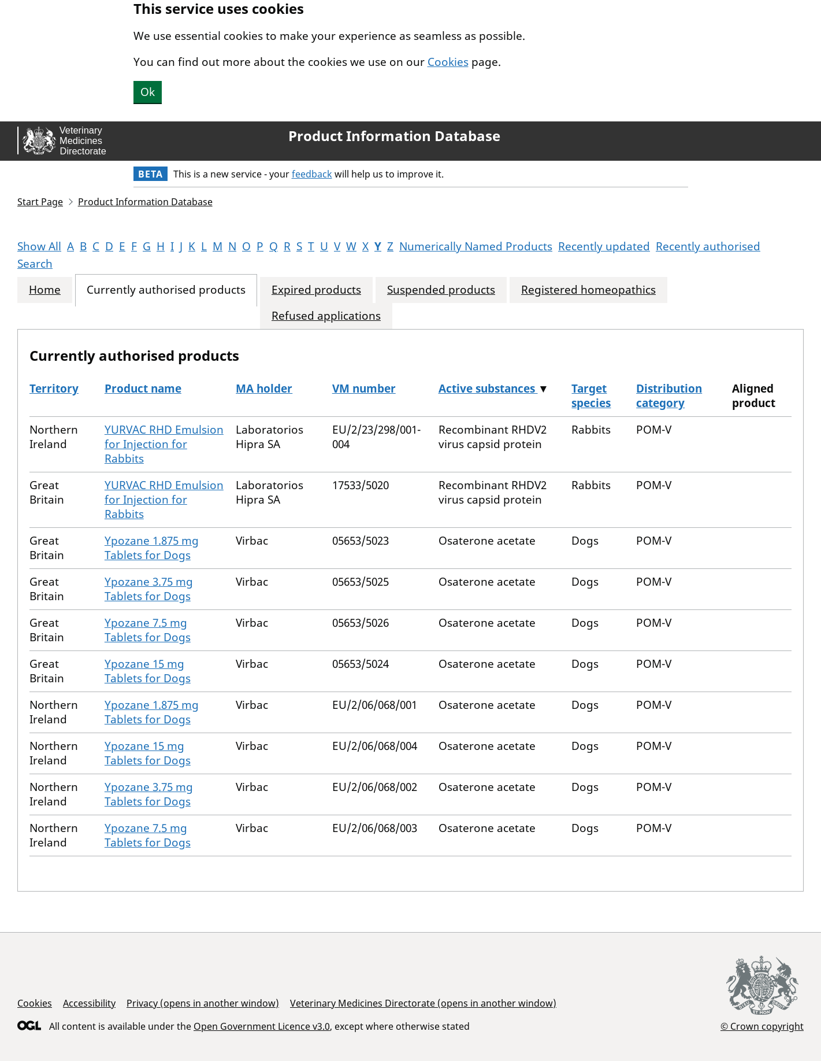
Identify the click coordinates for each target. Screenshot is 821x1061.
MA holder (264, 388)
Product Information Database (394, 136)
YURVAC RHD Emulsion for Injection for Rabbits (164, 444)
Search (35, 263)
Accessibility (89, 1003)
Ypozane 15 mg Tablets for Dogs (148, 671)
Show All (39, 246)
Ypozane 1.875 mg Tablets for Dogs (152, 548)
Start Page (40, 201)
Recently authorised (708, 246)
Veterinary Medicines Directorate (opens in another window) (423, 1003)
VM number (364, 388)
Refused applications (326, 316)
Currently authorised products (166, 290)
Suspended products (441, 290)
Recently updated (604, 246)
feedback (312, 174)
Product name (143, 388)
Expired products (316, 290)
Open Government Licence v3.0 (262, 1026)
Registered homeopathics (588, 290)
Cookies (448, 61)
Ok (147, 91)
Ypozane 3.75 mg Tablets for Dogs (149, 589)
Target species (591, 396)
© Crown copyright (762, 1026)
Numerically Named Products (475, 246)
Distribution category (669, 396)
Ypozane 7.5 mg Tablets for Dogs (148, 630)
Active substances (488, 388)
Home (45, 290)
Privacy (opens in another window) (203, 1003)
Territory (54, 388)
